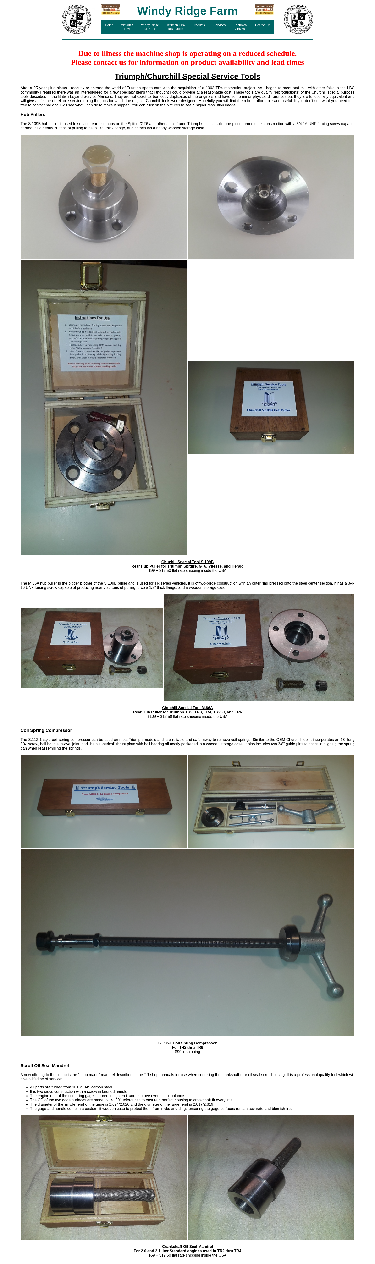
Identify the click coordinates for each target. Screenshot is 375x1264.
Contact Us (262, 25)
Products (199, 25)
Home (109, 25)
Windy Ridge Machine (150, 27)
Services (219, 25)
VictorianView (127, 27)
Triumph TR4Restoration (175, 27)
